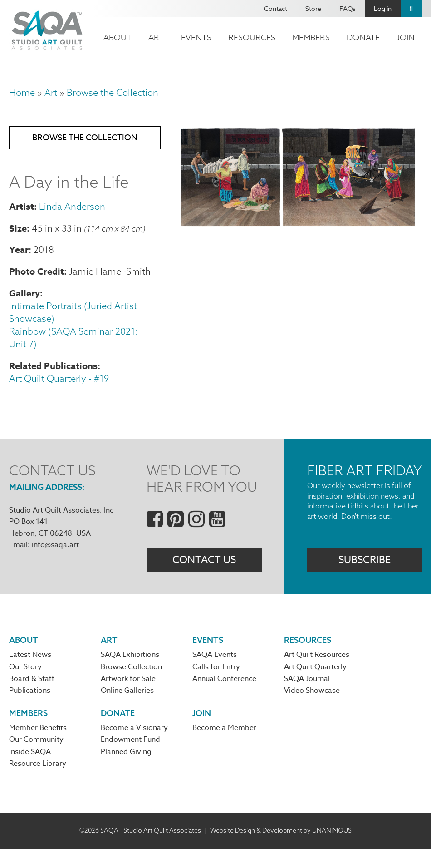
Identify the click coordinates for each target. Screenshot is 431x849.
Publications (29, 690)
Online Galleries (127, 690)
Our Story (25, 666)
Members (311, 37)
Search (411, 8)
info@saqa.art (55, 544)
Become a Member (224, 727)
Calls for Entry (216, 666)
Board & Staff (31, 678)
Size (18, 228)
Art (156, 37)
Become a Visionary (134, 727)
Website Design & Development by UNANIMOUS (281, 830)
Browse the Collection (112, 92)
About (117, 37)
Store (313, 8)
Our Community (36, 739)
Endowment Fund (130, 739)
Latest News (30, 654)
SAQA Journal (307, 678)
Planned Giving (126, 751)
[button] (298, 225)
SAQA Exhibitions (130, 654)
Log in (383, 8)
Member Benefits (38, 727)
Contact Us (204, 560)
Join (406, 37)
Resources (251, 37)
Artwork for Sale (128, 678)
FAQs (347, 8)
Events (196, 37)
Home (22, 92)
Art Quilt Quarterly (315, 666)
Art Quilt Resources (316, 654)
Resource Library (37, 763)
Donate (363, 37)
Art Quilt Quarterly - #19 (59, 378)
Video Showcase (312, 690)
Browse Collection (131, 666)
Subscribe (364, 560)
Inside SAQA (30, 751)
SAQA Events (214, 654)
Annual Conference (224, 678)
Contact (275, 8)
